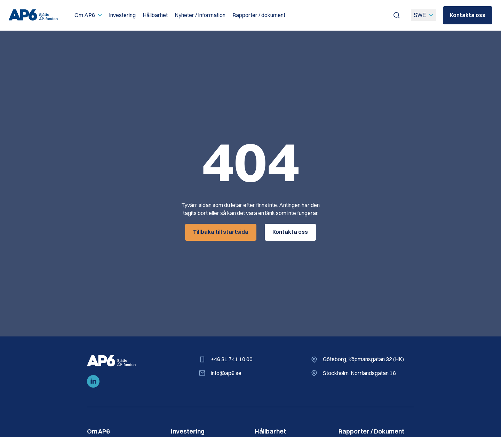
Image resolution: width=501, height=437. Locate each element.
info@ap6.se (226, 373)
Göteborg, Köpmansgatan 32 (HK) (363, 359)
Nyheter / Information (200, 15)
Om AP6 (84, 15)
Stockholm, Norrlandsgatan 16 (359, 373)
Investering (122, 15)
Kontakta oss (467, 15)
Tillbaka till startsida (220, 232)
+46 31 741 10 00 (232, 359)
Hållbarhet (155, 15)
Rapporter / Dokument (371, 431)
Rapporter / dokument (258, 15)
